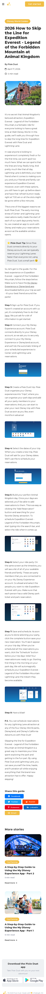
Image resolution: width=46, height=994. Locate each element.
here (7, 315)
